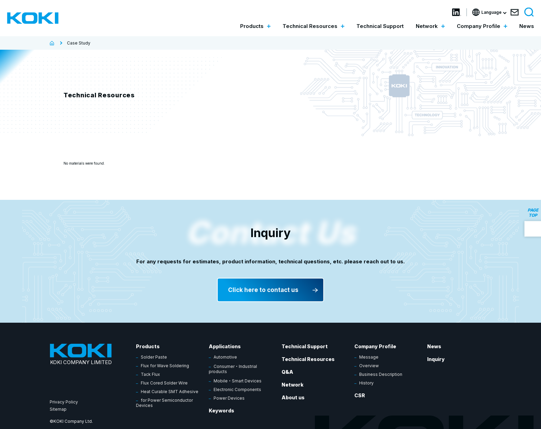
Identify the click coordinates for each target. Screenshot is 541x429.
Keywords (221, 410)
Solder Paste (154, 357)
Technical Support (380, 26)
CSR (359, 395)
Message (368, 357)
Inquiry (436, 359)
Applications (225, 346)
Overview (369, 365)
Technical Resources (308, 359)
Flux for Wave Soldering (165, 365)
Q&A (287, 372)
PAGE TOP (533, 212)
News (526, 26)
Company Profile (375, 346)
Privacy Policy (64, 401)
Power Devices (229, 398)
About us (293, 397)
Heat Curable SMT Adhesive (169, 391)
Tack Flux (150, 374)
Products (148, 346)
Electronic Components (237, 389)
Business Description (380, 374)
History (366, 383)
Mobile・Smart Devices (238, 380)
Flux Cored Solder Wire (164, 383)
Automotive (225, 357)
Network (293, 385)
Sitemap (58, 409)
